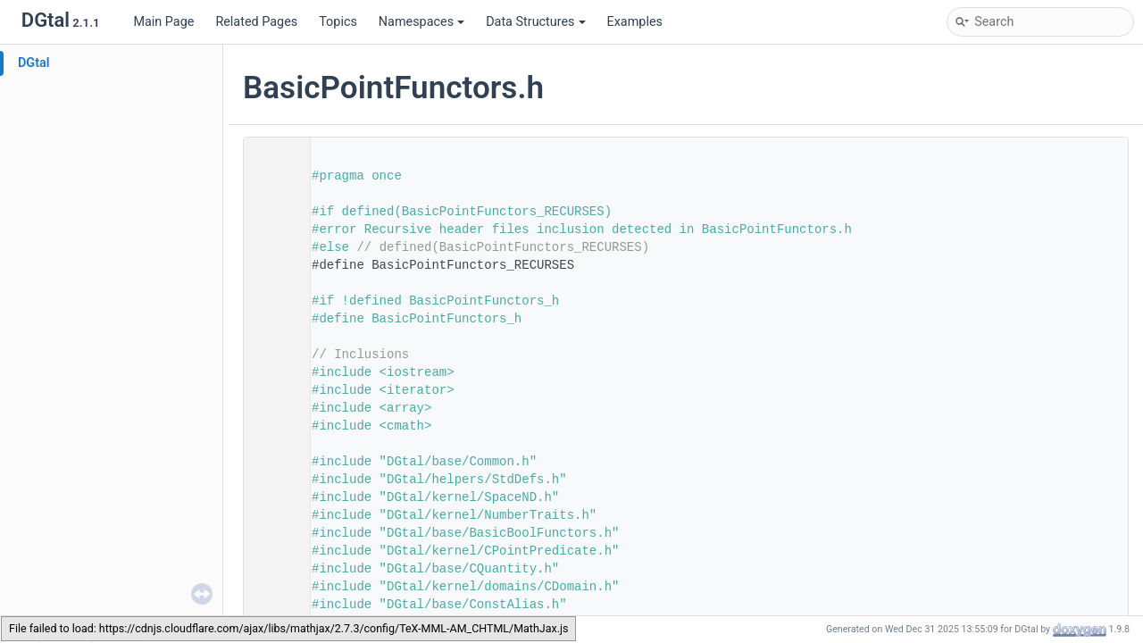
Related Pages (256, 21)
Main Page (163, 21)
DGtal (34, 63)
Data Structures (535, 21)
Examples (635, 21)
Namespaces (421, 21)
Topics (338, 21)
